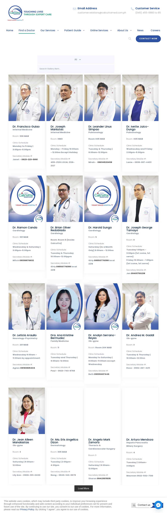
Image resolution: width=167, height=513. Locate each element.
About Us (113, 30)
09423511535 (102, 475)
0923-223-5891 (26, 159)
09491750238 (136, 270)
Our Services (44, 30)
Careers (144, 30)
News (130, 30)
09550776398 (62, 266)
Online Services (91, 30)
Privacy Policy (27, 509)
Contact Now (149, 39)
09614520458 (102, 162)
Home (9, 30)
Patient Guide (67, 30)
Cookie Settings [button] (140, 505)
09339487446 (100, 374)
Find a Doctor (25, 30)
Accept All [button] (156, 505)
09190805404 (25, 368)
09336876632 (25, 260)
